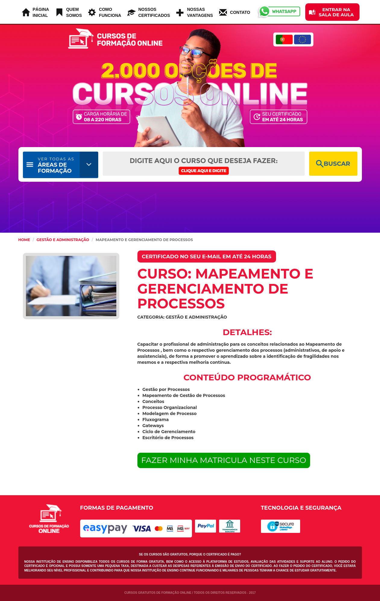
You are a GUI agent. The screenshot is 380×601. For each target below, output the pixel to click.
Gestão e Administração (62, 240)
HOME (24, 240)
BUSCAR (333, 164)
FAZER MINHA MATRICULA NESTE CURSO (223, 460)
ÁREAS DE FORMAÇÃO (56, 165)
